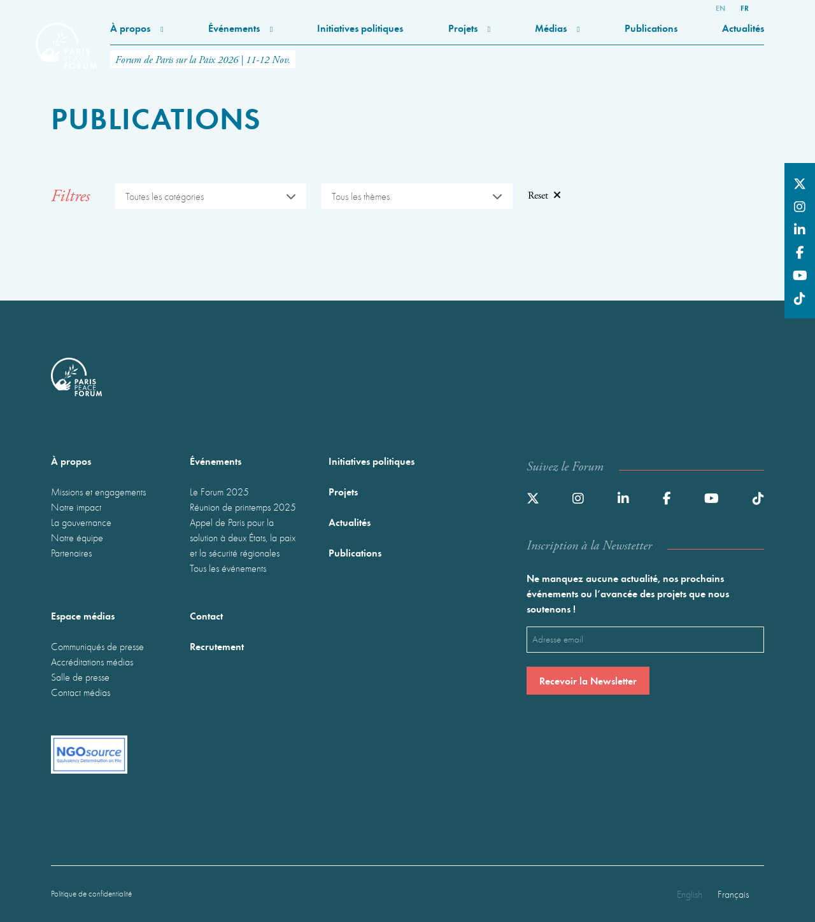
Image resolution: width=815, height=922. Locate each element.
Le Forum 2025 (219, 491)
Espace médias (83, 615)
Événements (240, 27)
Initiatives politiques (360, 27)
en (720, 7)
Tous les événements (228, 568)
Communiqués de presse (97, 646)
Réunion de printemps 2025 (243, 506)
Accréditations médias (92, 661)
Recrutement (217, 646)
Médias (557, 27)
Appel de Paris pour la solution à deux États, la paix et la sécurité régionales (242, 537)
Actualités (743, 27)
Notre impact (76, 506)
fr (745, 7)
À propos (136, 27)
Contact (206, 615)
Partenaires (71, 552)
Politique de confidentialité (91, 893)
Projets (469, 27)
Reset (544, 196)
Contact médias (80, 692)
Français (733, 894)
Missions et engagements (98, 491)
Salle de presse (80, 676)
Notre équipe (77, 537)
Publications (651, 27)
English (689, 894)
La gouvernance (81, 522)
